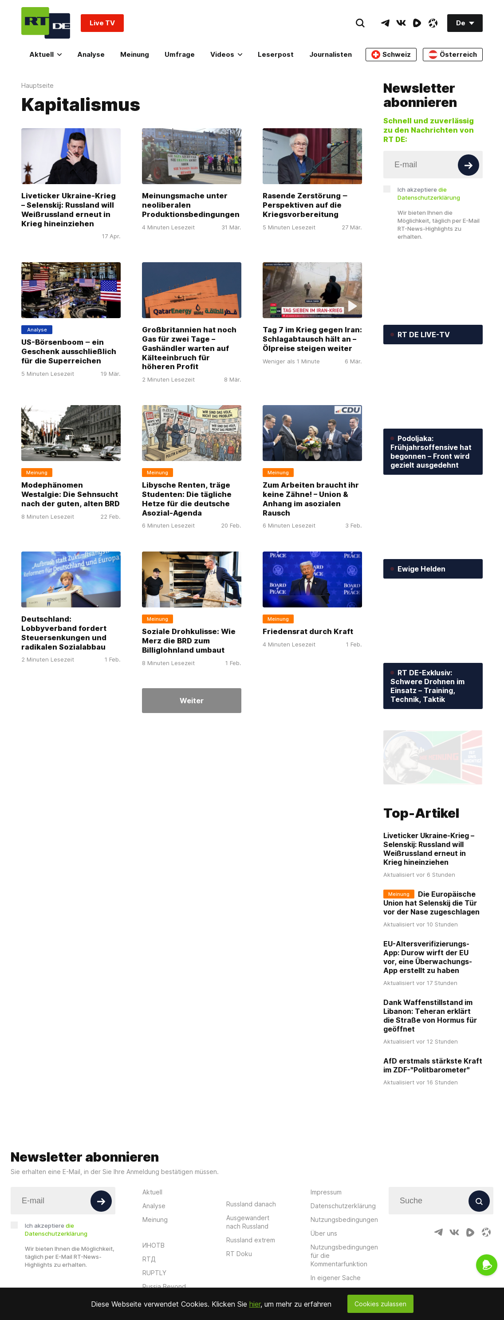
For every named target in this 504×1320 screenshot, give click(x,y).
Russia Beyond (164, 1286)
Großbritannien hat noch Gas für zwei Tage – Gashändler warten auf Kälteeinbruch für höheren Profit (189, 348)
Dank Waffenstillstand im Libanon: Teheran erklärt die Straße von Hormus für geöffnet (430, 1015)
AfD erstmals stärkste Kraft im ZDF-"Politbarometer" (432, 1065)
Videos (226, 54)
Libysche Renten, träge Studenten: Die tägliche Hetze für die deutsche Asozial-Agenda (187, 499)
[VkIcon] (401, 23)
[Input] (433, 164)
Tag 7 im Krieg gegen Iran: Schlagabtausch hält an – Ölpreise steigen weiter (312, 339)
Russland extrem (250, 1240)
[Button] (468, 165)
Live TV (102, 23)
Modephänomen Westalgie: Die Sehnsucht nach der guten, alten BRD (70, 494)
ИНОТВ (153, 1245)
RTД (149, 1259)
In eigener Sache (336, 1277)
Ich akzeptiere (429, 193)
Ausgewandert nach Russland (247, 1222)
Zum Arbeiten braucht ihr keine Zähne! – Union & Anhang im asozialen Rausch (311, 499)
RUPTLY (154, 1273)
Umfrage (180, 54)
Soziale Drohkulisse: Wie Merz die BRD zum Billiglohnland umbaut (189, 640)
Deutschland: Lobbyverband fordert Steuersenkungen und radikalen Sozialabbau (63, 633)
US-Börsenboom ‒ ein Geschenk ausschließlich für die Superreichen (68, 351)
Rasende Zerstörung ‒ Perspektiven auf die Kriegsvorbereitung (305, 205)
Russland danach (251, 1204)
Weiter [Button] (192, 700)
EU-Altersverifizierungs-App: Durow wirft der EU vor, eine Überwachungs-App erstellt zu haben (427, 956)
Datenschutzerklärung (343, 1206)
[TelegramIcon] (385, 23)
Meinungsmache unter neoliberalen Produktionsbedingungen (191, 205)
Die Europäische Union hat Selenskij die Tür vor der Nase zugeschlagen (431, 902)
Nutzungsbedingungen (344, 1219)
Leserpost (276, 54)
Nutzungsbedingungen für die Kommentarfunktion (344, 1255)
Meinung (134, 54)
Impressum (326, 1192)
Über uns (324, 1233)
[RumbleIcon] (417, 23)
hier (254, 1304)
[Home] (45, 23)
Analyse (91, 54)
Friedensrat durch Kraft (308, 631)
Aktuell (45, 54)
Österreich (453, 54)
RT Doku (239, 1253)
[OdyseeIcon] (433, 23)
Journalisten (330, 54)
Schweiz (391, 54)
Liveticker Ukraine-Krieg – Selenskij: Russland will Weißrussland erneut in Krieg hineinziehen (68, 209)
